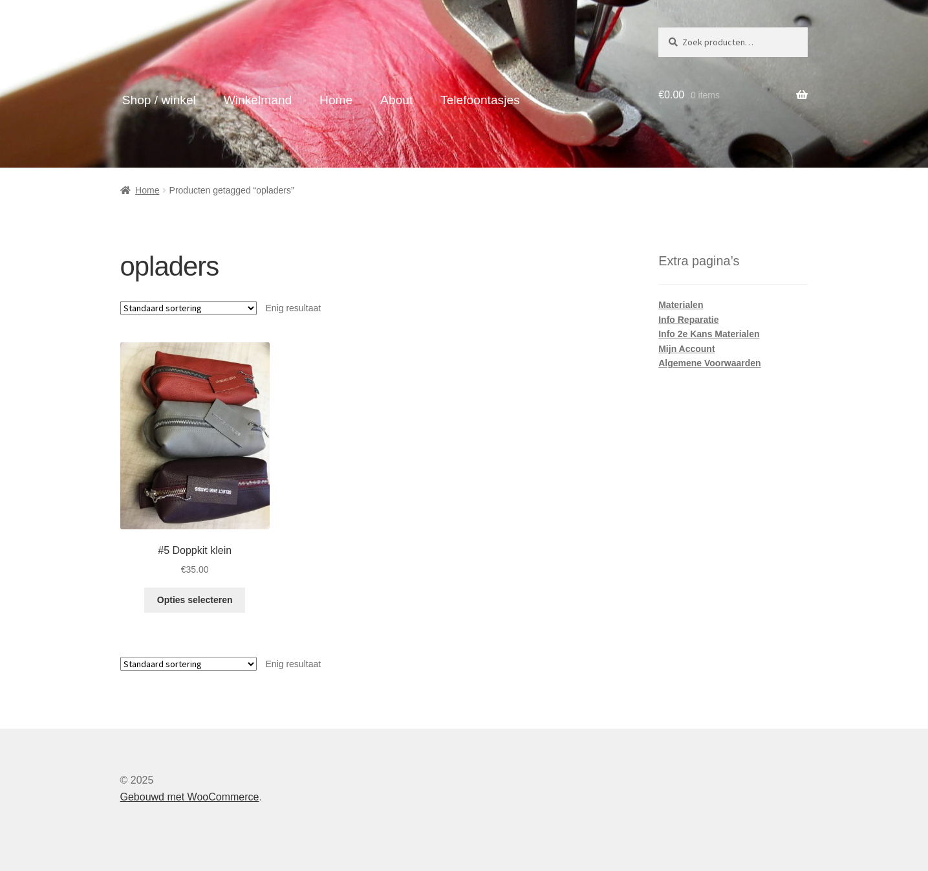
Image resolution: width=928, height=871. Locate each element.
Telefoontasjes (480, 100)
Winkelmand (258, 100)
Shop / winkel (159, 100)
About (396, 100)
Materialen (680, 305)
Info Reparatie (688, 319)
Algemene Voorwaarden (709, 363)
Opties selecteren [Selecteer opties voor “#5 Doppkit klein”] (195, 600)
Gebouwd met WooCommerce (189, 796)
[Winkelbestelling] (188, 308)
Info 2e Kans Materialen (708, 334)
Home (335, 100)
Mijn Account (686, 349)
